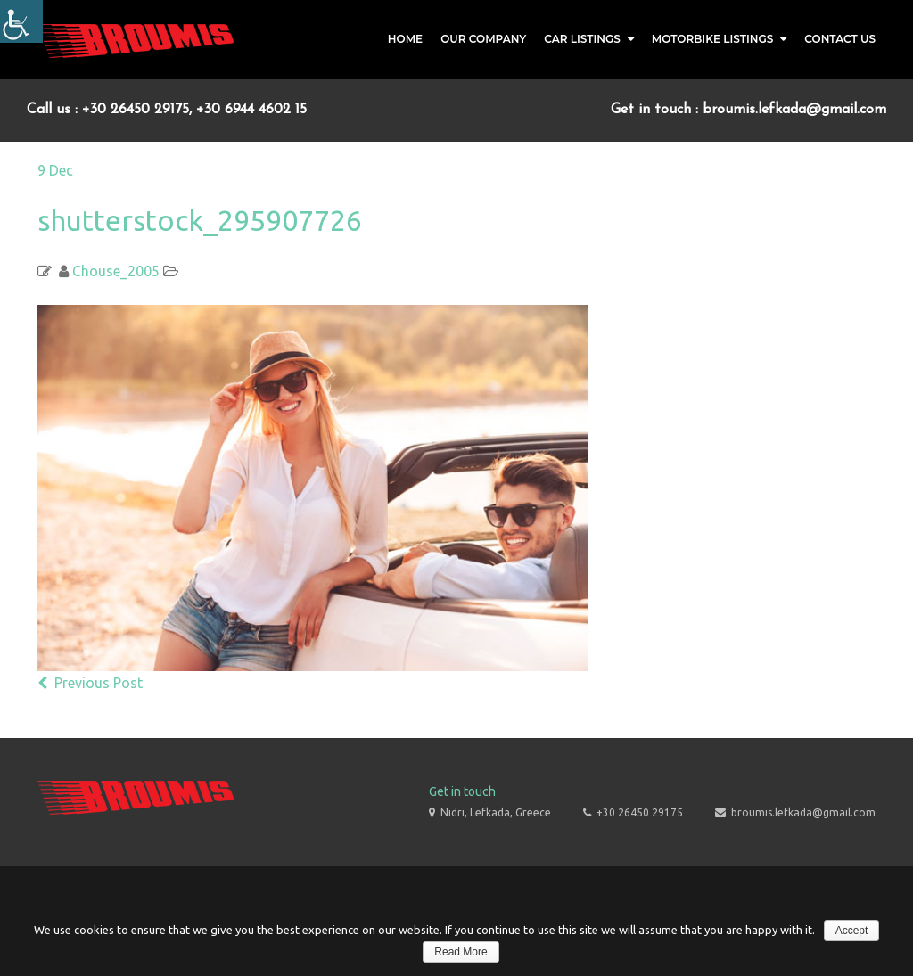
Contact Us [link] (840, 38)
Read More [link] (460, 952)
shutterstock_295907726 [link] (199, 220)
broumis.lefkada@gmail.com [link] (803, 812)
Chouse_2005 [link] (116, 271)
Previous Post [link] (90, 683)
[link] (135, 39)
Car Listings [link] (582, 38)
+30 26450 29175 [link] (639, 812)
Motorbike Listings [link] (713, 38)
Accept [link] (851, 930)
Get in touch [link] (462, 791)
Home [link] (405, 38)
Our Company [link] (483, 38)
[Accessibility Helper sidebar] (21, 21)
